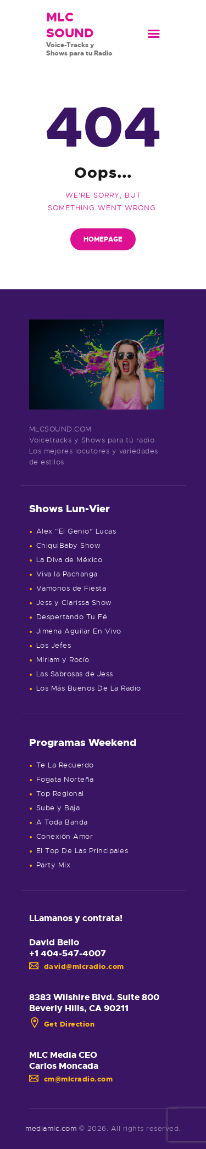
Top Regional (60, 793)
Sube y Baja (58, 807)
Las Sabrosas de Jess (74, 674)
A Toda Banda (62, 822)
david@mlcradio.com (76, 966)
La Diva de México (69, 559)
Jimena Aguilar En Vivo (78, 631)
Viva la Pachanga (67, 574)
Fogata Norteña (65, 779)
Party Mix (53, 865)
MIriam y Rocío (63, 659)
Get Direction (62, 1024)
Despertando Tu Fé (72, 616)
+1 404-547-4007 (67, 953)
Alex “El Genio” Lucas (76, 531)
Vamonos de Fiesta (71, 588)
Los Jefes (53, 645)
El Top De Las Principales (82, 850)
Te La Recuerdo (65, 765)
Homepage (103, 239)
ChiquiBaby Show (68, 545)
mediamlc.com (50, 1128)
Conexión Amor (64, 836)
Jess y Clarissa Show (74, 602)
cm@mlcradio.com (71, 1079)
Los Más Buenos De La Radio (88, 688)
